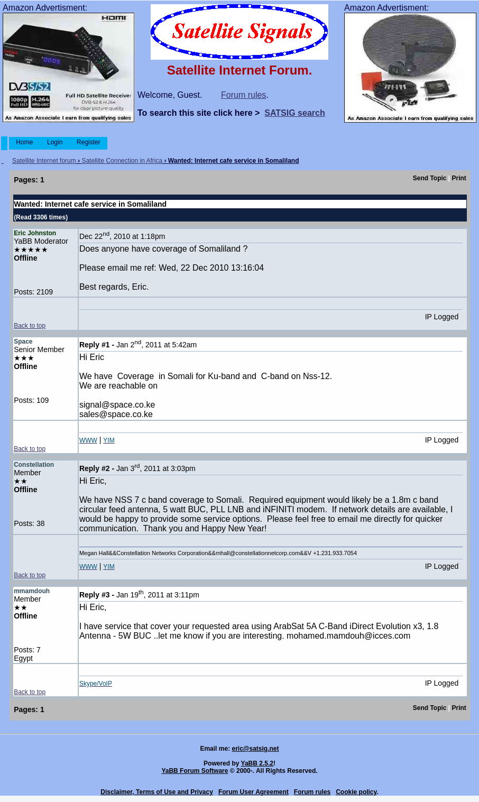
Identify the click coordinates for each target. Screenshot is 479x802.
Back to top (29, 325)
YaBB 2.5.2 (257, 763)
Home (24, 142)
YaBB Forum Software (194, 771)
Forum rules (243, 94)
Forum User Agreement (253, 792)
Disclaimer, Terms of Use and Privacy (156, 792)
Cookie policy (356, 792)
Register (88, 142)
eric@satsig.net (255, 748)
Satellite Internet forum (44, 160)
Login (55, 142)
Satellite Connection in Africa (121, 160)
